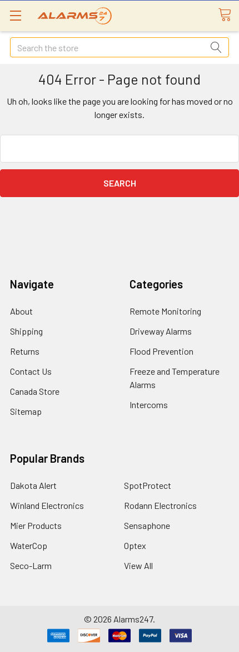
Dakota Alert (33, 485)
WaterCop (28, 545)
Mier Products (36, 525)
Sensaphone (147, 525)
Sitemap (26, 411)
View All (138, 565)
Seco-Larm (31, 565)
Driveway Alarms (161, 331)
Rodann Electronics (160, 505)
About (21, 311)
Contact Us (31, 371)
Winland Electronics (47, 505)
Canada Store (34, 391)
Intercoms (149, 404)
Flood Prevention (161, 351)
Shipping (26, 331)
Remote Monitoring (165, 311)
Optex (135, 545)
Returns (24, 351)
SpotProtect (147, 485)
